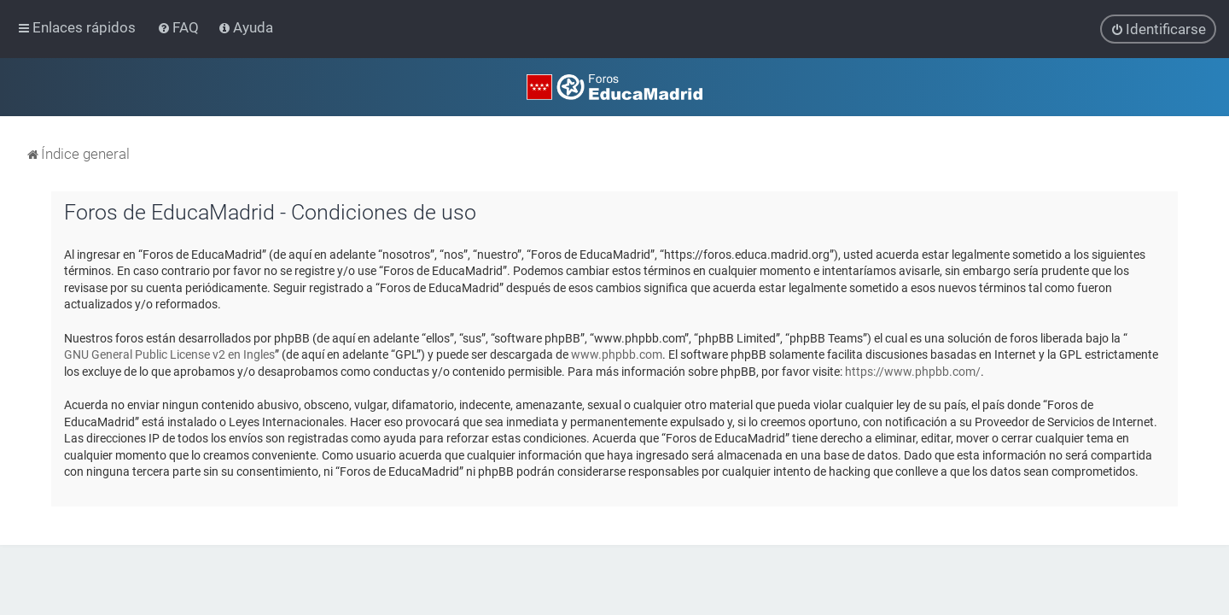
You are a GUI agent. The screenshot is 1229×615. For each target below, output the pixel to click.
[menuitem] (180, 25)
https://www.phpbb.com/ (913, 367)
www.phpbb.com (616, 350)
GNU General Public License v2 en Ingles (169, 350)
